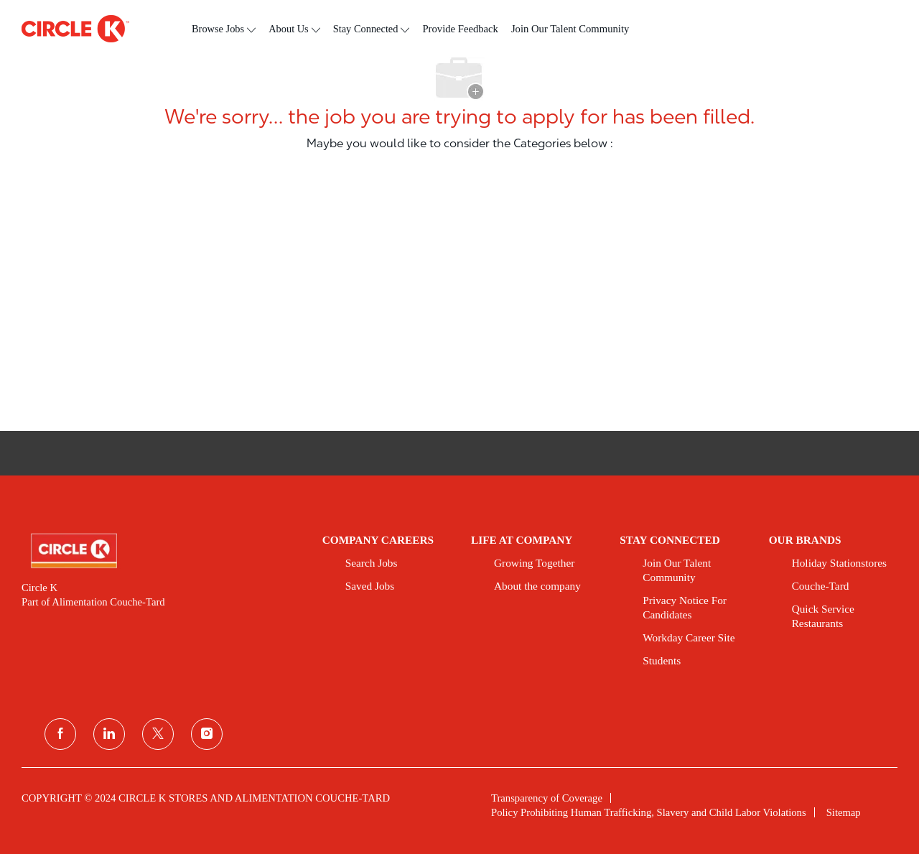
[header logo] (75, 28)
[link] (162, 551)
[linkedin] (109, 734)
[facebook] (60, 734)
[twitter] (158, 734)
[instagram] (207, 734)
